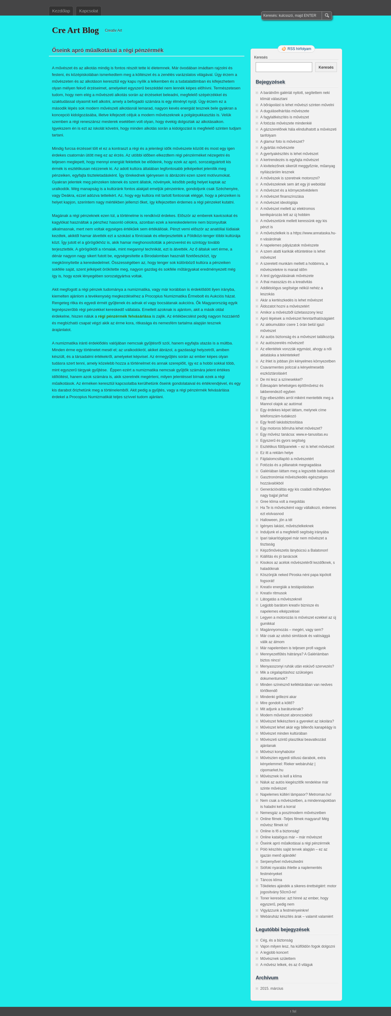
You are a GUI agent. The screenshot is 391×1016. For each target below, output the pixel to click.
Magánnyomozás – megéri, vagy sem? (291, 630)
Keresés (261, 57)
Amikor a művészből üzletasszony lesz (291, 312)
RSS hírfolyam (299, 49)
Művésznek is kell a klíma (281, 776)
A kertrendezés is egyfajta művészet (289, 160)
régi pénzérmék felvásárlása (124, 316)
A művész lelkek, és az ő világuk (286, 965)
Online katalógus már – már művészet (291, 837)
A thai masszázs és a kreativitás (286, 282)
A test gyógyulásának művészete (287, 276)
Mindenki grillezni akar (278, 697)
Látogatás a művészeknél (281, 599)
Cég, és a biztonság (276, 940)
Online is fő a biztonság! (279, 831)
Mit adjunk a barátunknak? (281, 709)
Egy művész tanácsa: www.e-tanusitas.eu (294, 434)
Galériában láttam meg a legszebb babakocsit (297, 471)
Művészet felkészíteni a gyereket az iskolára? (297, 721)
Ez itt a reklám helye (276, 453)
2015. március (271, 988)
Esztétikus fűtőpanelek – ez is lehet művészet (297, 447)
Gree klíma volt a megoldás (282, 501)
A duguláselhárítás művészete (284, 111)
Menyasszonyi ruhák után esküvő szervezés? (297, 666)
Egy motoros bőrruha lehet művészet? (291, 428)
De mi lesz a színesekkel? (281, 379)
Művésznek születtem (277, 959)
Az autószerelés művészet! (282, 343)
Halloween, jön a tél (276, 520)
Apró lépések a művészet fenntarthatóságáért (297, 318)
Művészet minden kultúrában (283, 733)
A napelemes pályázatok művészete (289, 245)
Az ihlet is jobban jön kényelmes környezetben (297, 361)
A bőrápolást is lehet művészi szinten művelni (297, 105)
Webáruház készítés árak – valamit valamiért (296, 916)
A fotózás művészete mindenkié (286, 123)
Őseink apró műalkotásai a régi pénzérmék (295, 843)
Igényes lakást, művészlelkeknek (287, 526)
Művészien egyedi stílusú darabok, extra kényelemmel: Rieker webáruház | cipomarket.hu (293, 764)
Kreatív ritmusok (273, 593)
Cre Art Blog (75, 30)
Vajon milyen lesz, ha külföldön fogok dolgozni (297, 946)
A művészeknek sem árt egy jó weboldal (292, 184)
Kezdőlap (61, 11)
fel (294, 1011)
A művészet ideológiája (279, 202)
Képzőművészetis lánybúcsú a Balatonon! (294, 550)
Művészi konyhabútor (277, 752)
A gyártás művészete (277, 148)
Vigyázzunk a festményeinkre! (284, 910)
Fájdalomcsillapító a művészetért (287, 459)
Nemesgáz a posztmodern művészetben (293, 813)
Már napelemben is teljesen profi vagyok (293, 648)
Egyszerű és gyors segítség (282, 440)
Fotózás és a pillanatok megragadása (290, 465)
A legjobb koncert (274, 952)
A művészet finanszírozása (282, 196)
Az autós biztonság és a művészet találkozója (297, 337)
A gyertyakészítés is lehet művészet (289, 154)
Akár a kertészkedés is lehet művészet (291, 300)
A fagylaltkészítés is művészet (284, 117)
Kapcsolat (88, 11)
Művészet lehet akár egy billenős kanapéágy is (298, 727)
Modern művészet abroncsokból (286, 715)
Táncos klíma (271, 880)
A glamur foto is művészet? (282, 141)
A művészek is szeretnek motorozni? (290, 178)
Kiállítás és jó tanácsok (279, 556)
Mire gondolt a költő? (277, 703)
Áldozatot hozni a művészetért (284, 306)
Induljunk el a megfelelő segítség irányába (294, 532)
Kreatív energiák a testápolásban (287, 587)
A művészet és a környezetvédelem (289, 190)
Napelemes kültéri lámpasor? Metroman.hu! (295, 794)
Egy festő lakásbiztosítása (281, 422)
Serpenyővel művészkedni (281, 861)
